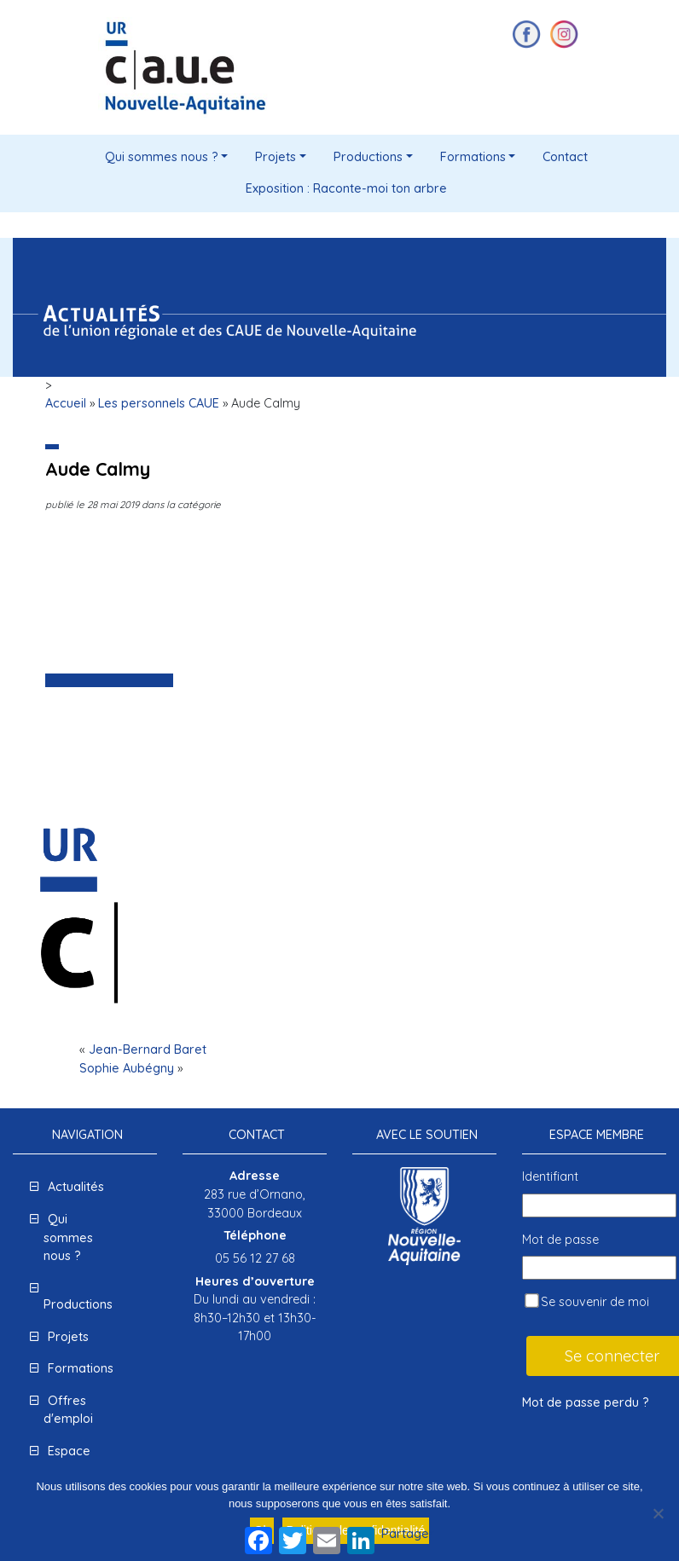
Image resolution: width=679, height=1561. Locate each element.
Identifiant (550, 1176)
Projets (275, 157)
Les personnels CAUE (158, 403)
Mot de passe (560, 1239)
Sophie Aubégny (126, 1068)
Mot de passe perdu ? (585, 1402)
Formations (473, 157)
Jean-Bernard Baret (147, 1049)
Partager (407, 1533)
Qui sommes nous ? (161, 157)
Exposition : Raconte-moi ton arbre (346, 188)
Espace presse (67, 1460)
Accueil (65, 403)
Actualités (76, 1186)
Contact (565, 157)
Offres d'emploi (68, 1410)
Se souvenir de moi (587, 1301)
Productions (368, 157)
